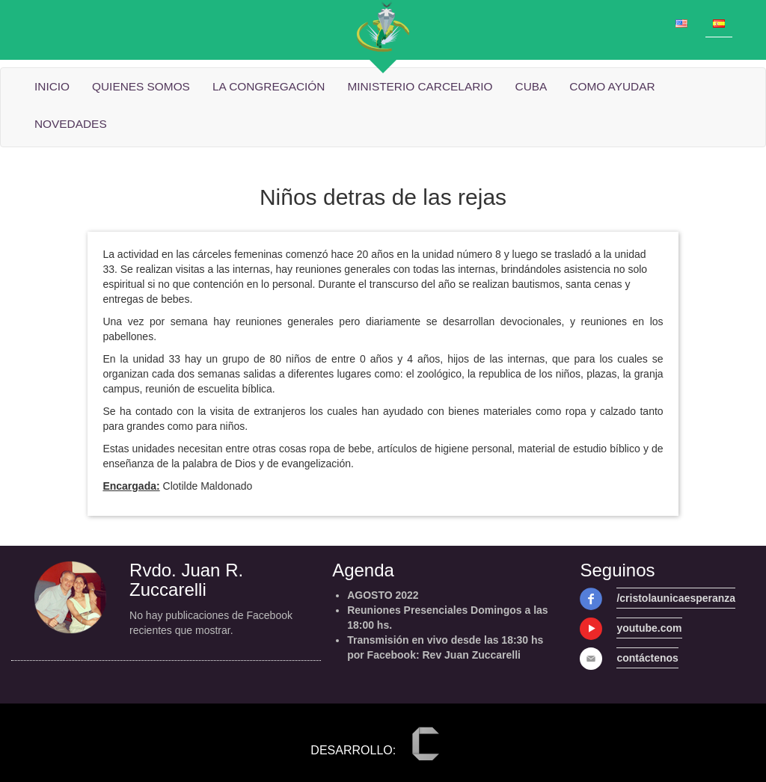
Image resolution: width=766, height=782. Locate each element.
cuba (531, 86)
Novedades (70, 123)
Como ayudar (612, 86)
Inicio (52, 86)
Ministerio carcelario (419, 86)
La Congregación (268, 86)
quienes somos (141, 86)
